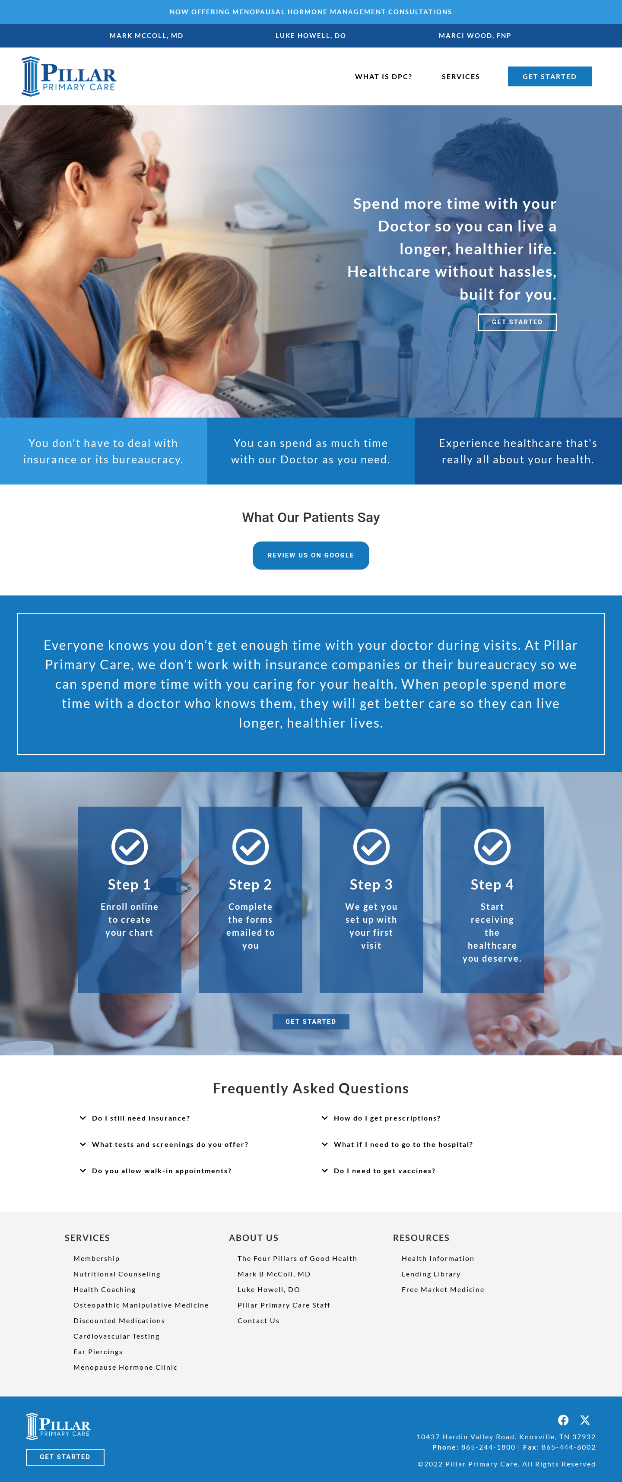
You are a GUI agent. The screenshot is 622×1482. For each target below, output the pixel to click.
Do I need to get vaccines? (385, 1170)
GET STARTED (550, 76)
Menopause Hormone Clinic (125, 1367)
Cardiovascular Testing (116, 1336)
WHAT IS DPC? (384, 76)
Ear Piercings (98, 1351)
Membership (96, 1258)
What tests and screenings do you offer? (170, 1144)
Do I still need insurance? (141, 1118)
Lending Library (431, 1274)
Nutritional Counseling (117, 1274)
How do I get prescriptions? (387, 1118)
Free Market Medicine (443, 1289)
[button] (190, 1118)
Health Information (438, 1258)
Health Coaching (104, 1289)
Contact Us (259, 1320)
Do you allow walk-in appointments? (162, 1170)
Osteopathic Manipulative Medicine (141, 1305)
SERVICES (461, 76)
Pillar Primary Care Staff (284, 1305)
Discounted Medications (119, 1320)
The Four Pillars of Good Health (298, 1258)
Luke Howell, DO (269, 1289)
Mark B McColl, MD (274, 1274)
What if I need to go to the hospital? (403, 1144)
